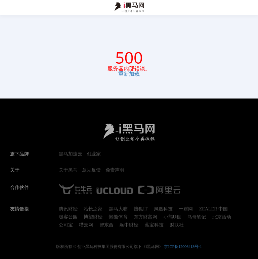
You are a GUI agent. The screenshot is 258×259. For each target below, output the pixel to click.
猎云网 (86, 225)
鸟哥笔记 (196, 217)
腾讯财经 (68, 209)
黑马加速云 (70, 154)
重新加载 (129, 73)
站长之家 (93, 209)
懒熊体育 (118, 217)
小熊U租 (172, 217)
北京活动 (221, 217)
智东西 (106, 225)
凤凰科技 (163, 209)
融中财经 (129, 225)
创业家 (94, 154)
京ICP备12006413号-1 (183, 246)
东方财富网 (145, 217)
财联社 (177, 225)
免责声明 (114, 170)
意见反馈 (91, 170)
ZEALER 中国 (213, 209)
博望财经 (93, 217)
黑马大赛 (118, 209)
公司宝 (66, 225)
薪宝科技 (154, 225)
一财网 (186, 209)
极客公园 (68, 217)
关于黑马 (68, 170)
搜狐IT (140, 209)
